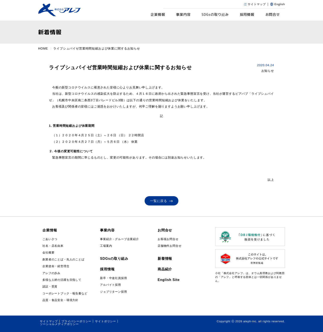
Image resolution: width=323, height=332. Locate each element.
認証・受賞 (49, 286)
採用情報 (247, 14)
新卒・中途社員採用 (113, 278)
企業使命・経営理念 (55, 266)
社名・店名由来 (52, 245)
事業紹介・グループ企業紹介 (119, 239)
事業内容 (183, 14)
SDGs (215, 14)
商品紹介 (165, 269)
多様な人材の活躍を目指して (61, 279)
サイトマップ (49, 321)
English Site (169, 280)
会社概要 (48, 252)
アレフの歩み (51, 273)
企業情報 (157, 14)
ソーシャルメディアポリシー (59, 324)
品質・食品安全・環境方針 (60, 300)
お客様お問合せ (168, 239)
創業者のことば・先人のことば (63, 259)
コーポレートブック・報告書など (64, 293)
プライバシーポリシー (76, 321)
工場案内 (106, 245)
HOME (43, 48)
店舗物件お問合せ (170, 245)
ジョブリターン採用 (113, 291)
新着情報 (165, 258)
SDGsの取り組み (114, 258)
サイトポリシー (105, 321)
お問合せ (272, 14)
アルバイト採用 (110, 284)
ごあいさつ (49, 239)
